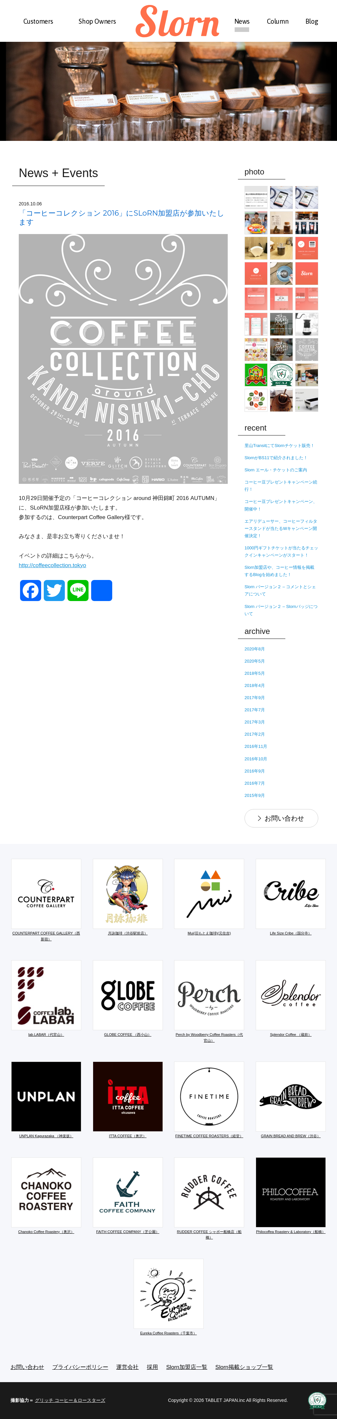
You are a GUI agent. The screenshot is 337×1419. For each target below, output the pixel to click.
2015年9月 (255, 795)
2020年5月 (255, 661)
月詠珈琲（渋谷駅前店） (128, 897)
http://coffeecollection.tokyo (52, 565)
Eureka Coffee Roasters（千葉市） (169, 1297)
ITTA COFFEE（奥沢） (128, 1100)
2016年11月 (256, 746)
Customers (38, 21)
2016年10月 (256, 758)
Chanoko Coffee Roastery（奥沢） (46, 1195)
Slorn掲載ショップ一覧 (244, 1367)
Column (278, 21)
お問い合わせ (284, 818)
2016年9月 (255, 771)
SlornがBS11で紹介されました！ (276, 457)
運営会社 (127, 1367)
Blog (311, 21)
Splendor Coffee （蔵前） (291, 998)
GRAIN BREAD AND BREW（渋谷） (291, 1100)
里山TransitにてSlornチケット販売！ (280, 445)
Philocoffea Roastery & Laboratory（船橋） (291, 1195)
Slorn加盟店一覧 (186, 1367)
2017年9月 (255, 697)
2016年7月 (255, 783)
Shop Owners (97, 21)
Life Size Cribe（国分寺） (291, 897)
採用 (152, 1367)
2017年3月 (255, 722)
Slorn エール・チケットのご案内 (276, 469)
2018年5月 (255, 673)
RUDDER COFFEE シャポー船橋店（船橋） (209, 1198)
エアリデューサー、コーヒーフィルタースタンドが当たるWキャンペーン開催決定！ (281, 528)
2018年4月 (255, 685)
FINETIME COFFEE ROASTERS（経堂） (209, 1100)
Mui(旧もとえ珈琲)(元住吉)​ (209, 897)
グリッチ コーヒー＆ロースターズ (70, 1400)
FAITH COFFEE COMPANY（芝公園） (128, 1195)
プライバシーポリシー (80, 1367)
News (242, 21)
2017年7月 (255, 709)
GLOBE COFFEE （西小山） (128, 998)
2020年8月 (255, 648)
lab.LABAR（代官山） (46, 998)
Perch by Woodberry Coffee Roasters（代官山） (209, 1001)
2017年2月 (255, 734)
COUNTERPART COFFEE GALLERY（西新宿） (46, 900)
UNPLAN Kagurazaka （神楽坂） (46, 1100)
